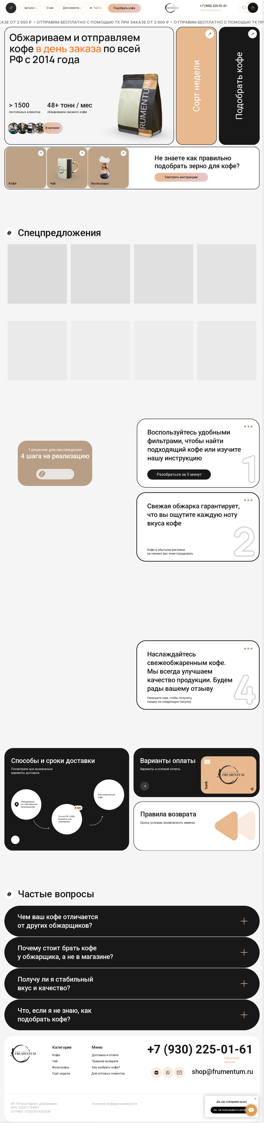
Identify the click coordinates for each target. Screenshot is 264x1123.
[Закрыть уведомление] (255, 1099)
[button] (210, 10)
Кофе (56, 1055)
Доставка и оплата (105, 1055)
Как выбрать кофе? (106, 1067)
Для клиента (71, 7)
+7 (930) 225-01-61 (200, 1049)
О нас (50, 7)
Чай (55, 1061)
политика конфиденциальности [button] (114, 1104)
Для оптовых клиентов (108, 1073)
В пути (78, 808)
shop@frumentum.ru (222, 1071)
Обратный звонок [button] (231, 1060)
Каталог (30, 8)
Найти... (98, 7)
